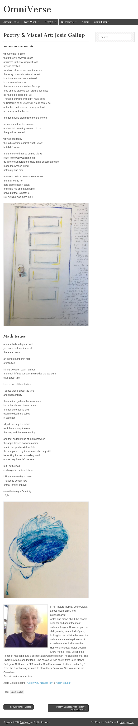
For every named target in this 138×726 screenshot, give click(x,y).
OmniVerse (27, 9)
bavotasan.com (127, 722)
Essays (49, 21)
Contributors (101, 21)
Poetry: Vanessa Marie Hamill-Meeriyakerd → (71, 708)
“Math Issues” (63, 682)
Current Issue (11, 21)
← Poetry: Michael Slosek (18, 707)
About (85, 21)
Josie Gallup (17, 692)
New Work (30, 21)
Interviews (67, 21)
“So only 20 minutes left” (40, 682)
